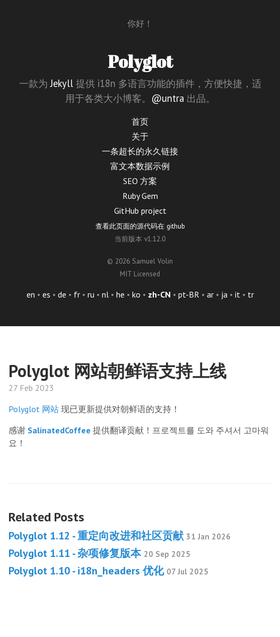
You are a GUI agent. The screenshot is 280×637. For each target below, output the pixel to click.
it (237, 294)
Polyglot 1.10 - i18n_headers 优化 (108, 571)
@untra (167, 98)
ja (224, 294)
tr (251, 294)
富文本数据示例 (140, 166)
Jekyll (61, 83)
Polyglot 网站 (33, 409)
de (62, 294)
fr (77, 294)
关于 (140, 136)
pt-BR (188, 294)
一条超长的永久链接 (140, 151)
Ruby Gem (140, 195)
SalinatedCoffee (59, 430)
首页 (140, 121)
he (120, 294)
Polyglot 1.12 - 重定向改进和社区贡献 (119, 536)
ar (210, 294)
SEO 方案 (140, 181)
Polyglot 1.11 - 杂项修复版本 (99, 553)
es (46, 294)
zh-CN (159, 294)
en (31, 294)
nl (105, 294)
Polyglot (140, 61)
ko (136, 294)
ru (91, 294)
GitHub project (140, 210)
